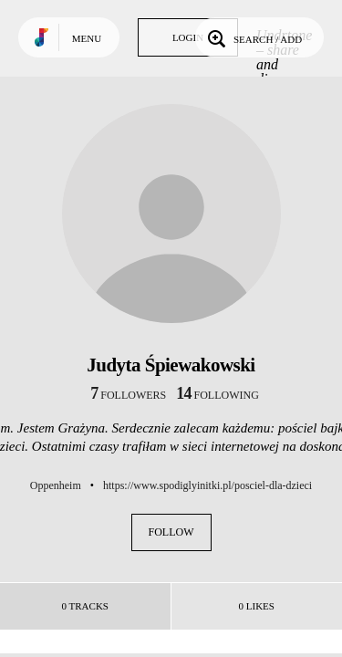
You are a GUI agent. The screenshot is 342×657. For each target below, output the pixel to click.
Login (187, 37)
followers (128, 395)
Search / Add (253, 37)
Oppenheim (55, 485)
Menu (86, 38)
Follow (171, 532)
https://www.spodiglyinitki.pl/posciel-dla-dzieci (207, 485)
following (217, 395)
